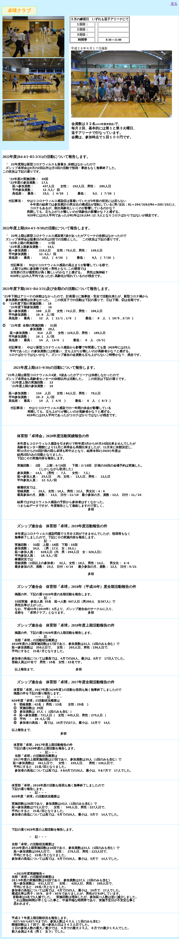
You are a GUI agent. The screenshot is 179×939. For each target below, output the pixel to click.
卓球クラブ (19, 10)
